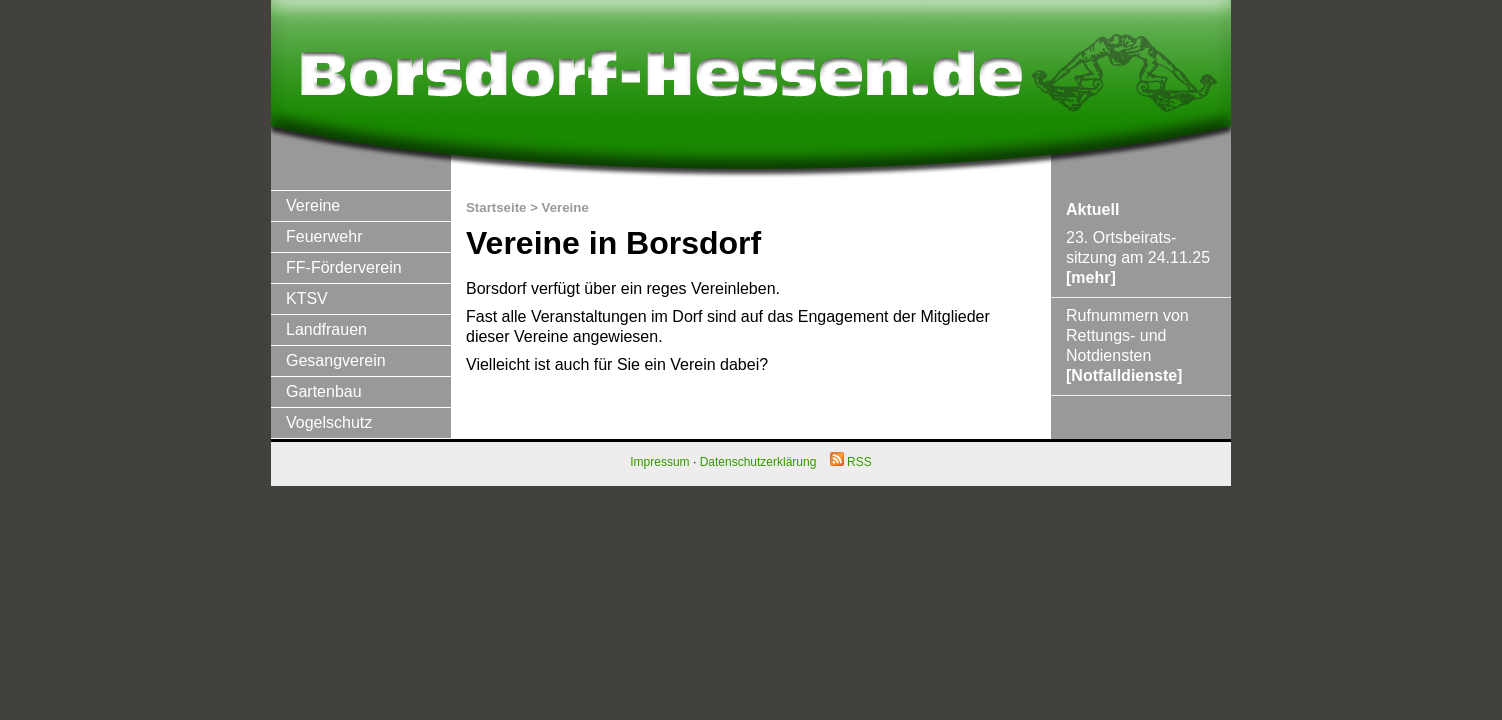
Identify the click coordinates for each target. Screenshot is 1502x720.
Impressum (659, 462)
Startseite (496, 207)
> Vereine (559, 207)
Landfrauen (326, 329)
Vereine (313, 205)
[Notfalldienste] (1124, 375)
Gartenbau (324, 391)
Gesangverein (336, 360)
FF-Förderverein (344, 267)
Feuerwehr (324, 236)
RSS (851, 462)
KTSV (307, 298)
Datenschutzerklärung (758, 462)
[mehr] (1091, 277)
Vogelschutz (329, 422)
